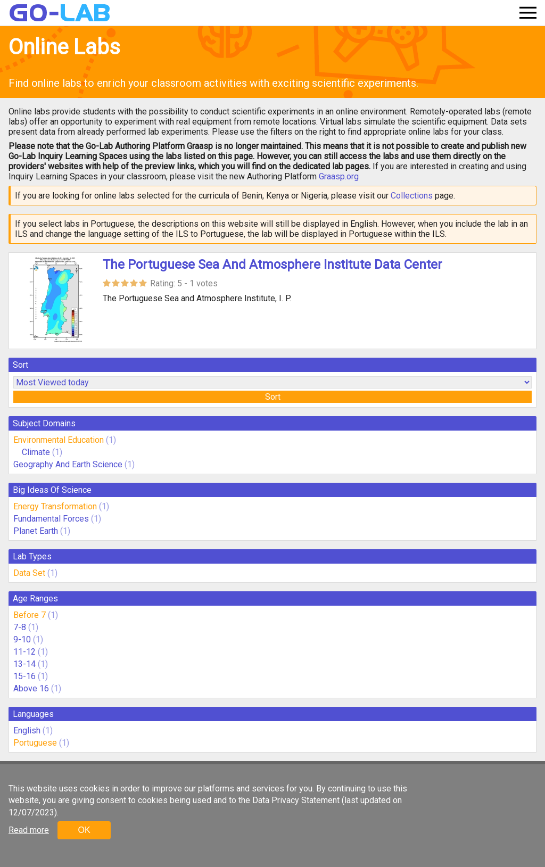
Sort (272, 397)
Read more (29, 830)
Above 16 (31, 688)
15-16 (24, 676)
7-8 (19, 627)
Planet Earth (35, 531)
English (26, 730)
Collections (412, 196)
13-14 (24, 664)
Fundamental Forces (51, 519)
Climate (37, 452)
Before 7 (29, 615)
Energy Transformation (55, 506)
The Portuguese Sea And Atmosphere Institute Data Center (272, 264)
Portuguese (35, 743)
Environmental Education (58, 440)
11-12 (24, 652)
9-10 (22, 639)
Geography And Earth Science (67, 464)
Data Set (29, 573)
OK (84, 830)
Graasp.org (339, 176)
